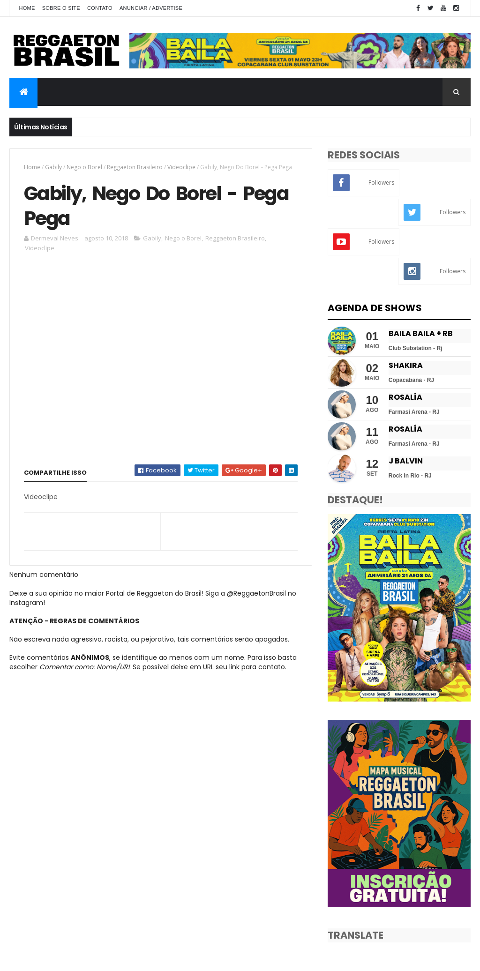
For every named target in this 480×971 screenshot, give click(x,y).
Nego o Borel (84, 167)
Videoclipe (181, 167)
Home (27, 8)
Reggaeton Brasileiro (135, 167)
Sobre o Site (61, 8)
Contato (99, 8)
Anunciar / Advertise (151, 8)
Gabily (53, 167)
